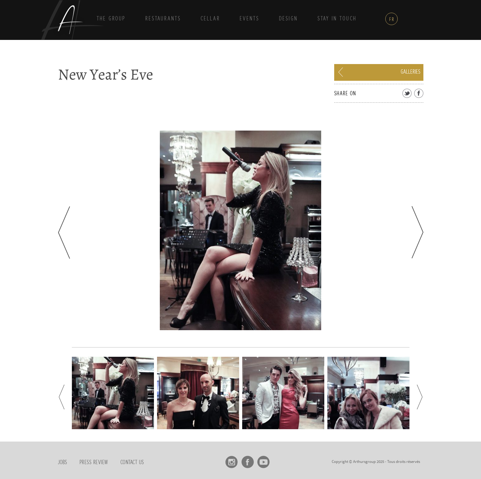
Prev (64, 232)
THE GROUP (111, 19)
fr (391, 19)
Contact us (132, 462)
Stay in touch (336, 19)
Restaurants (163, 19)
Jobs (62, 462)
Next (417, 232)
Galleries (410, 72)
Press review (94, 462)
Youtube (263, 460)
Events (249, 19)
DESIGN (288, 19)
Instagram (232, 460)
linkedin (279, 460)
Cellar (210, 19)
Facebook (247, 460)
